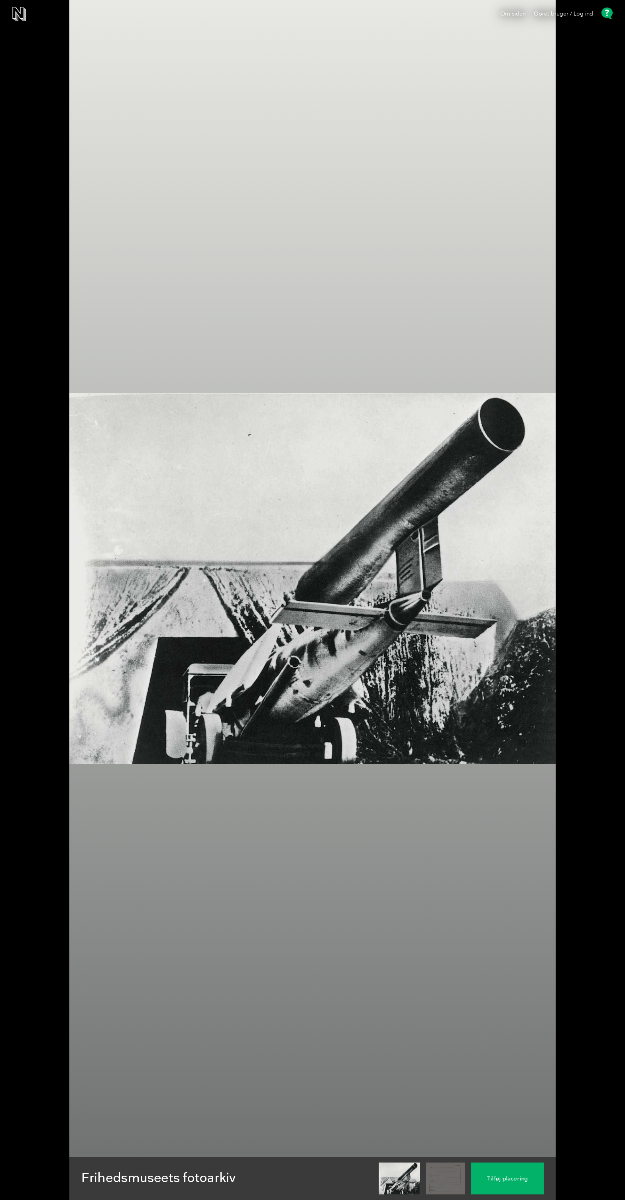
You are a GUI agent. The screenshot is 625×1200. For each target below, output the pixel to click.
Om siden (513, 14)
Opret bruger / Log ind (563, 14)
